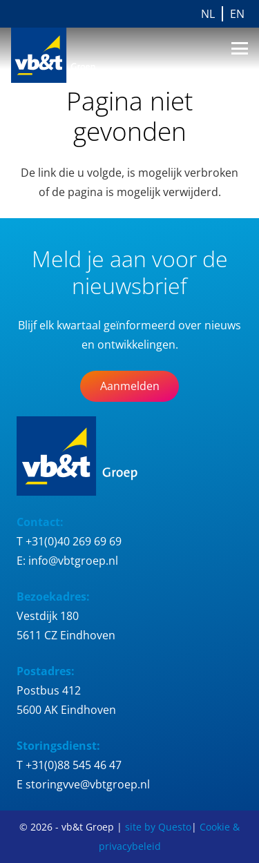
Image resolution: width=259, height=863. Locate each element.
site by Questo (158, 826)
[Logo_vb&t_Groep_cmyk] (62, 55)
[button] (239, 48)
